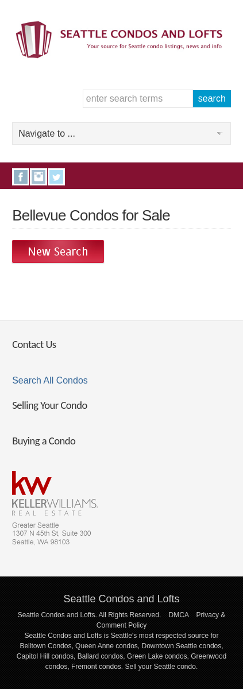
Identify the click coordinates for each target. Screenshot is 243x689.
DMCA (179, 615)
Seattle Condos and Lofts (121, 599)
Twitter (56, 177)
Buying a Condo (43, 440)
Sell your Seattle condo (160, 667)
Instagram (38, 177)
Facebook (21, 177)
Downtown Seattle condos (182, 646)
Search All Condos (50, 380)
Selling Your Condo (49, 405)
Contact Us (34, 344)
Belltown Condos (45, 646)
